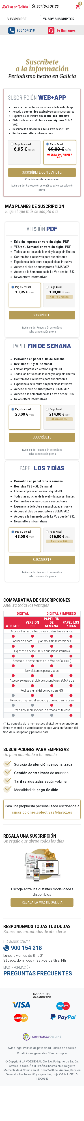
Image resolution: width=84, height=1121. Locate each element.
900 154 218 (21, 30)
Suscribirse (16, 19)
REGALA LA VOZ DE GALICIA (42, 902)
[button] (78, 7)
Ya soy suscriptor (58, 19)
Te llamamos (62, 30)
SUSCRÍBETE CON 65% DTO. (42, 172)
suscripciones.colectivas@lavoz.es (42, 812)
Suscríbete (42, 315)
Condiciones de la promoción (42, 179)
